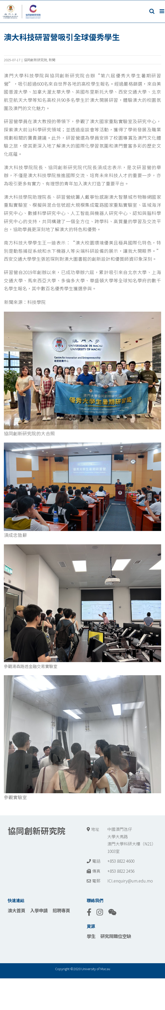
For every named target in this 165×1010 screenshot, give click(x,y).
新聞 (52, 59)
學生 (91, 936)
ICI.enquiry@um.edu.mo (130, 881)
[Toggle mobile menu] (162, 11)
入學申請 (39, 910)
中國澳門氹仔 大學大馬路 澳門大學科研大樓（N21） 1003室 (131, 840)
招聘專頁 (61, 910)
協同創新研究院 (35, 59)
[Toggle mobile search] (151, 11)
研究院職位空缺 (115, 936)
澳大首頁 (16, 910)
